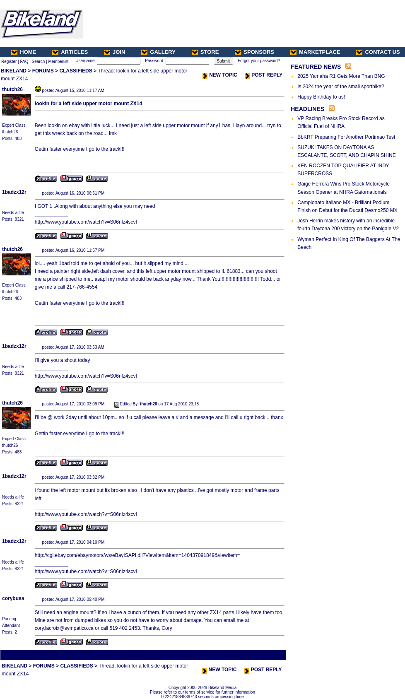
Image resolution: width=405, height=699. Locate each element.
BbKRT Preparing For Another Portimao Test (346, 137)
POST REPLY (263, 75)
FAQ (24, 61)
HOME (23, 52)
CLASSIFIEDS (75, 71)
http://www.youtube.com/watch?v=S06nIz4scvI (86, 222)
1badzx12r (14, 192)
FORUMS (43, 71)
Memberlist (58, 61)
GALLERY (158, 52)
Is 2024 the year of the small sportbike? (340, 86)
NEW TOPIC (219, 75)
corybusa (13, 598)
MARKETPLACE (315, 52)
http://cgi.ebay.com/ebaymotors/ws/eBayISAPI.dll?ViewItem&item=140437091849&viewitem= (137, 555)
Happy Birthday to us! (321, 97)
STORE (205, 52)
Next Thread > (270, 655)
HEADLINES (307, 109)
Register (9, 61)
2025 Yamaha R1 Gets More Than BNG (341, 76)
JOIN (114, 52)
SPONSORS (254, 52)
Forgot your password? (259, 60)
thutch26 (12, 89)
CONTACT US (378, 52)
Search (38, 61)
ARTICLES (70, 52)
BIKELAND (14, 71)
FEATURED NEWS (316, 66)
